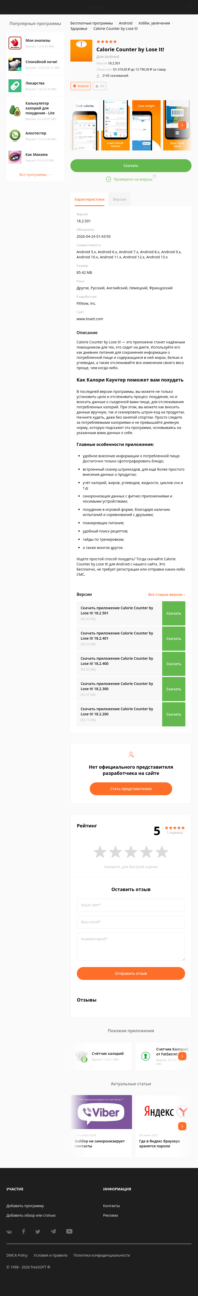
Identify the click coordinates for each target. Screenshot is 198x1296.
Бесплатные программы (91, 23)
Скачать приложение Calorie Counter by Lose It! (117, 610)
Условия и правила (50, 1255)
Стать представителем (131, 788)
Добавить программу (25, 1205)
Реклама (110, 1215)
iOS (100, 86)
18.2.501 (108, 63)
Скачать (130, 165)
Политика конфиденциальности (101, 1255)
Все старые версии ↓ (166, 594)
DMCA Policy (17, 1255)
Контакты (111, 1205)
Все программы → (35, 174)
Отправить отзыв (131, 973)
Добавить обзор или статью (31, 1215)
